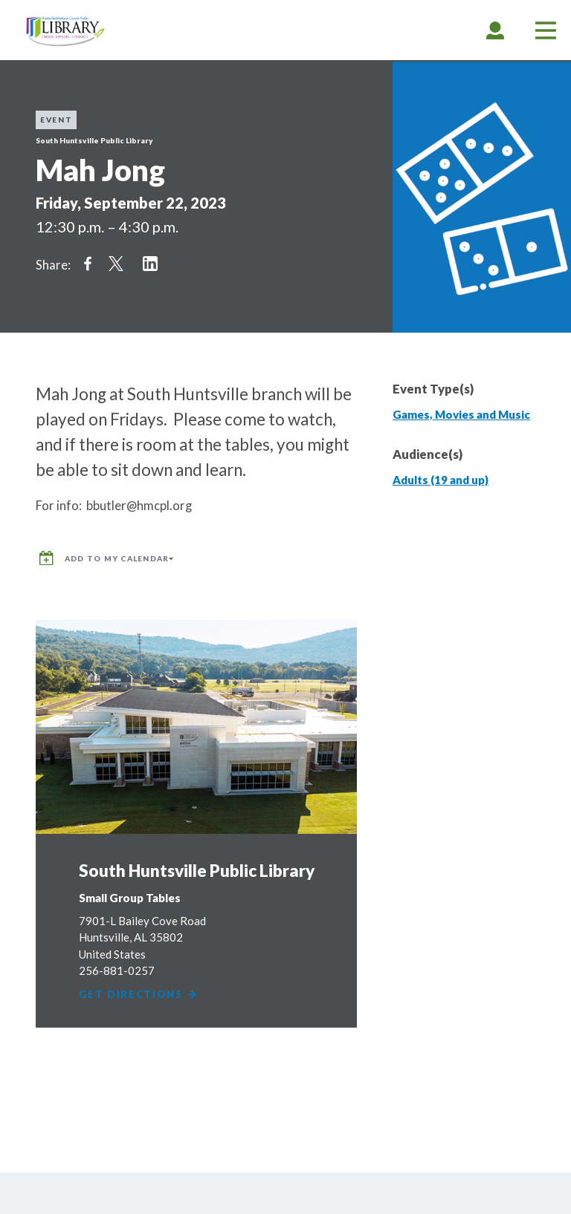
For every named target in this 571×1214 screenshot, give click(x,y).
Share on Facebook (88, 263)
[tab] (495, 30)
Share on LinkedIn (150, 263)
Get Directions (139, 990)
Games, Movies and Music (461, 414)
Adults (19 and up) (440, 479)
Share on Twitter (116, 263)
